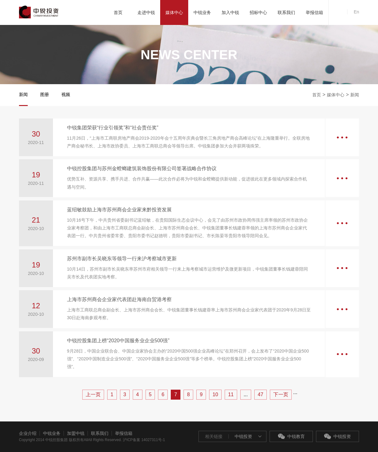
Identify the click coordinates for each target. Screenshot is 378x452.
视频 (65, 94)
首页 (316, 94)
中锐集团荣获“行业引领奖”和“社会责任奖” (112, 127)
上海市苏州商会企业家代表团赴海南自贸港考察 (119, 299)
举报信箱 (123, 433)
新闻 (23, 94)
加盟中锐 (75, 433)
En (356, 11)
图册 (44, 94)
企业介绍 (27, 433)
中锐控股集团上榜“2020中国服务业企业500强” (118, 340)
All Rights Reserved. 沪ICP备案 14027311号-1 (126, 440)
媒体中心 (335, 94)
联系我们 (99, 433)
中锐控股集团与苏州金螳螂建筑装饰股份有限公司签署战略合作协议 (142, 168)
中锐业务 (51, 433)
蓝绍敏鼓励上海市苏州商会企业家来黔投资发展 (119, 209)
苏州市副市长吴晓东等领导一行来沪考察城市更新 (122, 258)
